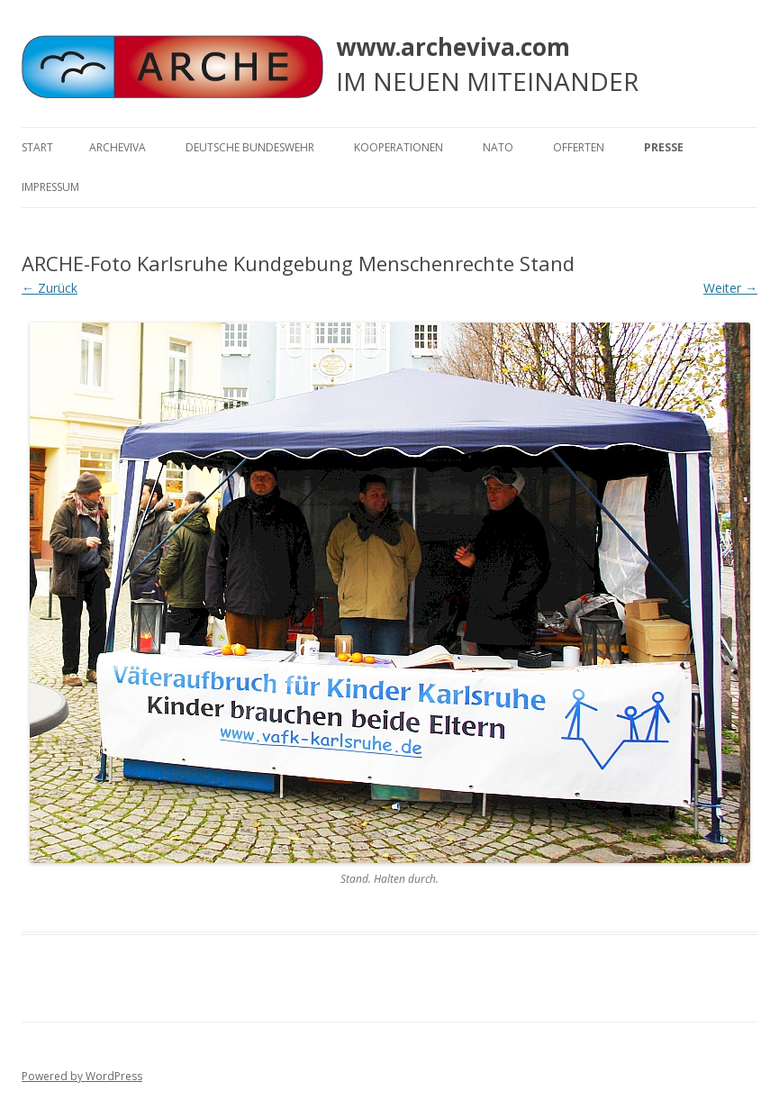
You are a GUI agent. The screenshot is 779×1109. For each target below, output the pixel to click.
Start (37, 147)
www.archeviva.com (453, 47)
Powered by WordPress (82, 1076)
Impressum (50, 187)
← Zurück (49, 287)
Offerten (578, 147)
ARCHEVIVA (117, 147)
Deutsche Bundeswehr (250, 147)
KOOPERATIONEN (398, 147)
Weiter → (730, 287)
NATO (498, 147)
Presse (664, 147)
